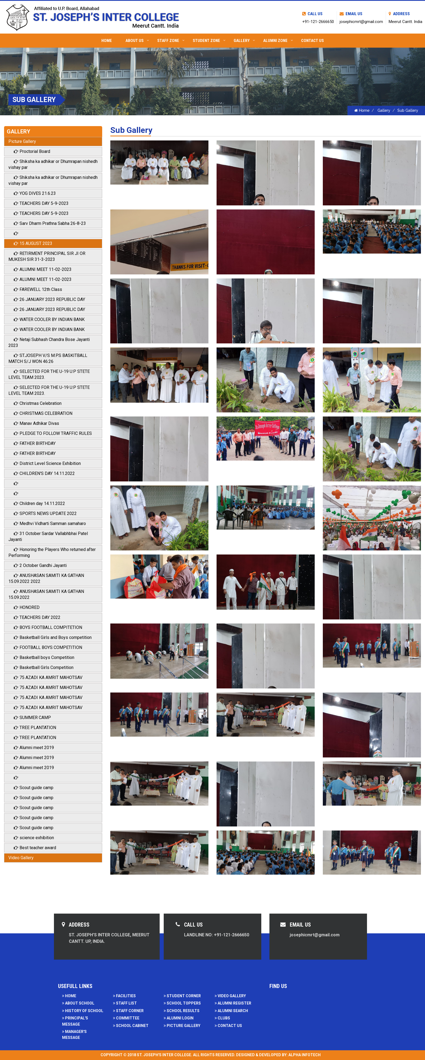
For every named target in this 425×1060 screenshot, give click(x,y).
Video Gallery (21, 857)
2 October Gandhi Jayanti (40, 565)
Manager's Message (74, 1034)
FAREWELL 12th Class (38, 289)
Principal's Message (75, 1021)
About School (78, 1003)
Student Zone (209, 40)
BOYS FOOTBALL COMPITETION (48, 627)
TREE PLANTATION (35, 727)
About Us (137, 40)
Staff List (125, 1003)
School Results (181, 1011)
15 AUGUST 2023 (33, 243)
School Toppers (182, 1003)
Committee (126, 1018)
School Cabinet (131, 1025)
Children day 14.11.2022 (39, 503)
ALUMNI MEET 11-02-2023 (43, 269)
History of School (82, 1011)
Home (106, 40)
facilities (124, 996)
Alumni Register (233, 1003)
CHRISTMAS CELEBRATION (43, 413)
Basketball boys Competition (44, 657)
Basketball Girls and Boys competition (53, 637)
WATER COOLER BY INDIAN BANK (49, 319)
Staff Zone (171, 40)
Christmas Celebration (38, 403)
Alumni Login (179, 1018)
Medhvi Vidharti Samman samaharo (50, 523)
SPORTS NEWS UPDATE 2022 (45, 513)
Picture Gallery (22, 141)
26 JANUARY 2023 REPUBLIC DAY (49, 299)
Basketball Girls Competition (43, 667)
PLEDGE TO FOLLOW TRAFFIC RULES (53, 433)
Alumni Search (231, 1011)
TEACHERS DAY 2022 (37, 617)
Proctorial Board (32, 151)
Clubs (222, 1018)
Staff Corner (128, 1011)
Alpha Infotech (304, 1055)
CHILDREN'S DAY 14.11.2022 (44, 473)
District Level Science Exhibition (47, 463)
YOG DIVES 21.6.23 (35, 193)
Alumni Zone (278, 40)
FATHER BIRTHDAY (35, 443)
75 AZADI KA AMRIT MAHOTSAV (48, 677)
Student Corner (182, 996)
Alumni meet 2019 (34, 747)
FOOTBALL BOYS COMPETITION (48, 647)
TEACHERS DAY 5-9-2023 (41, 203)
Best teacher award (35, 847)
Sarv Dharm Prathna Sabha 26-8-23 (50, 223)
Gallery (244, 40)
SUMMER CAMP (32, 717)
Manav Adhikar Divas (36, 423)
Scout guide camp (33, 787)
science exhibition (34, 837)
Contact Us (312, 40)
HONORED (27, 607)
